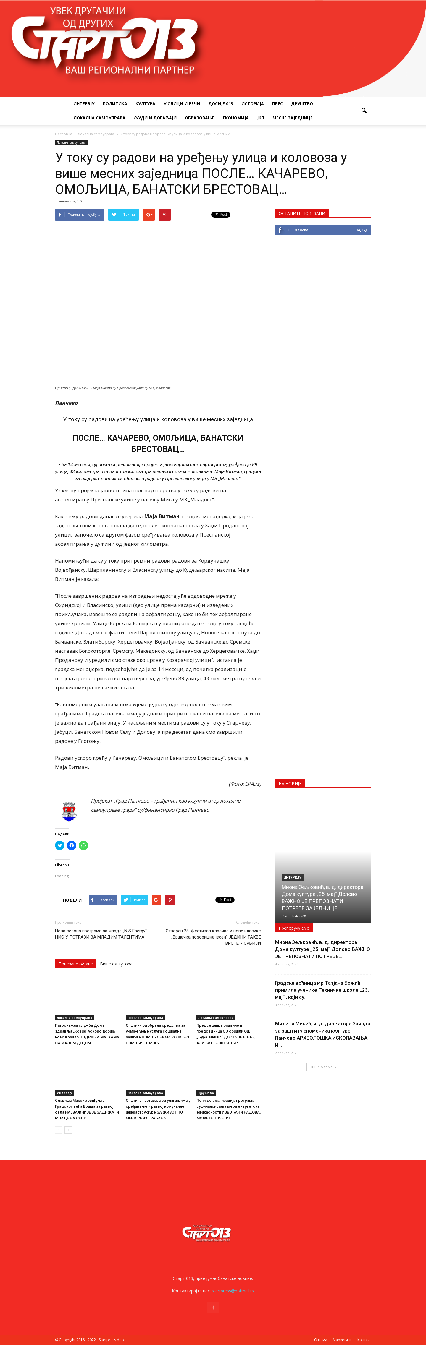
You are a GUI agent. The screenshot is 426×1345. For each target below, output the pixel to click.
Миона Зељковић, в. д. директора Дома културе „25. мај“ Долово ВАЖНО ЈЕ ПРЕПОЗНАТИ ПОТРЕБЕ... (322, 949)
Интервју (83, 103)
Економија (236, 118)
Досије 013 (220, 103)
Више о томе (323, 1066)
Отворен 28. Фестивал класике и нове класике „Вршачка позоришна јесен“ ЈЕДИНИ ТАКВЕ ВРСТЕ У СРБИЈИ (213, 937)
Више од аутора (116, 964)
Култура (145, 103)
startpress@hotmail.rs (233, 1291)
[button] (364, 111)
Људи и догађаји (155, 118)
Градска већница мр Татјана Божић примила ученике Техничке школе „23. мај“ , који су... (322, 990)
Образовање (199, 118)
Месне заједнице (292, 118)
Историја (252, 103)
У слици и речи (182, 103)
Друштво (302, 103)
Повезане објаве (76, 964)
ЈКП (260, 118)
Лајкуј (361, 230)
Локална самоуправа (99, 118)
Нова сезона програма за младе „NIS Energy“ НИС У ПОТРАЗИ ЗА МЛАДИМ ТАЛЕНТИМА (101, 934)
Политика (115, 103)
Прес (277, 103)
